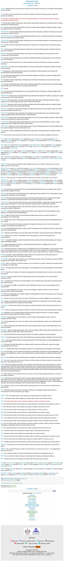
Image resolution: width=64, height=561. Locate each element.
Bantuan (32, 518)
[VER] (25, 3)
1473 (13, 463)
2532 (40, 139)
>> (37, 5)
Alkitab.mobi (32, 507)
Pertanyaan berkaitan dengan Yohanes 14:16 (15, 478)
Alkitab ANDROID (32, 496)
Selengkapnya (49, 541)
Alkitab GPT (13, 486)
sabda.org (48, 554)
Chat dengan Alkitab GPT (17, 483)
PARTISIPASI (31, 547)
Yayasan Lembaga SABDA (27, 541)
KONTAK (25, 547)
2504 (9, 139)
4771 (56, 182)
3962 (33, 139)
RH (36, 493)
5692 (35, 168)
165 (7, 142)
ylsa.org (43, 554)
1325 (56, 139)
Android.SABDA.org (32, 512)
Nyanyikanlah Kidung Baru (32, 504)
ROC (39, 493)
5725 (44, 464)
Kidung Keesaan (32, 501)
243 (28, 140)
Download (32, 495)
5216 (53, 140)
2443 (36, 140)
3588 (47, 168)
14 (34, 5)
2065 (21, 139)
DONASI (38, 547)
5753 (34, 171)
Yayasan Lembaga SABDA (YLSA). (26, 551)
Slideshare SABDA (44, 543)
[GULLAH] (30, 3)
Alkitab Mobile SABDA (32, 1)
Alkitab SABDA (12, 485)
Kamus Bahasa (32, 500)
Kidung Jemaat (32, 503)
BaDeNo (32, 515)
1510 (11, 142)
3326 (48, 140)
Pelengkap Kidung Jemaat (32, 505)
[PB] (39, 3)
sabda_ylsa (14, 541)
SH (34, 493)
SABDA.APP (32, 513)
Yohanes (30, 5)
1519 (2, 142)
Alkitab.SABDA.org (32, 511)
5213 (8, 140)
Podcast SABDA (31, 543)
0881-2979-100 (19, 554)
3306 (40, 464)
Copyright (32, 509)
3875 (18, 140)
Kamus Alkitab (32, 498)
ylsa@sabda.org (32, 554)
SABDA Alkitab (19, 543)
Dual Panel (32, 519)
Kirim (18, 480)
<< (26, 5)
